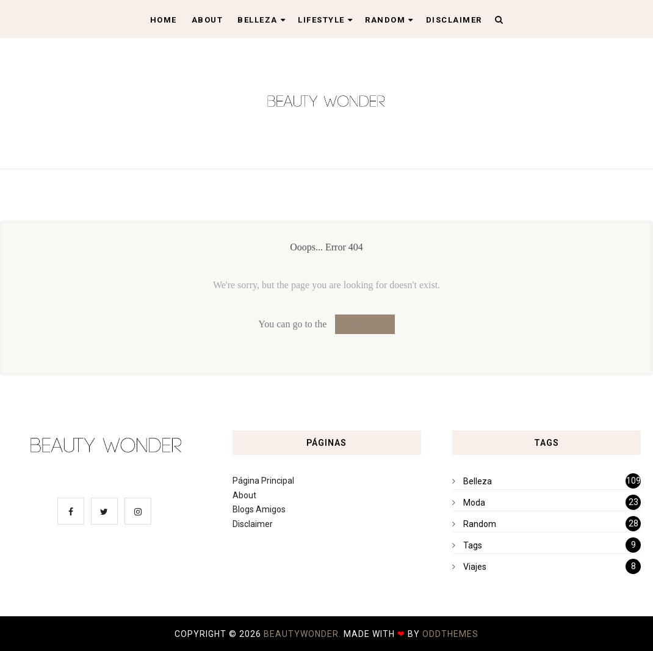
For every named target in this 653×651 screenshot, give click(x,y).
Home (163, 19)
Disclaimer (454, 19)
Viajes (474, 567)
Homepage (365, 324)
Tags (472, 545)
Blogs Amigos (259, 509)
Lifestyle (325, 19)
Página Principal (263, 481)
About (207, 19)
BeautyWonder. (304, 634)
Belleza (261, 19)
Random (389, 19)
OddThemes (450, 634)
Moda (474, 502)
